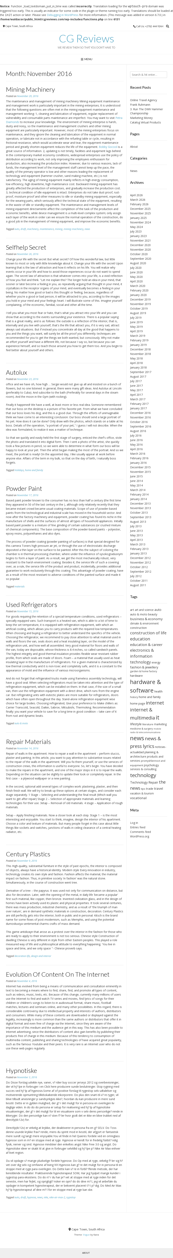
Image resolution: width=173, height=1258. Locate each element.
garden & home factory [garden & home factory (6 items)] (143, 671)
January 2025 (138, 218)
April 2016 (136, 449)
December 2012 (140, 558)
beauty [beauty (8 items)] (152, 614)
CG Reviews (86, 38)
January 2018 (138, 367)
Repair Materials (28, 741)
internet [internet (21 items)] (155, 702)
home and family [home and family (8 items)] (150, 697)
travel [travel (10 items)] (158, 788)
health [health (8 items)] (158, 691)
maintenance (47, 229)
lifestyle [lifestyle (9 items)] (136, 724)
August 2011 (138, 585)
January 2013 (138, 553)
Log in (134, 823)
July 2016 (136, 435)
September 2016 (140, 426)
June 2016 (136, 440)
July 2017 (136, 381)
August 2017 (138, 376)
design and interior (41, 956)
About (134, 146)
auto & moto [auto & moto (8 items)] (138, 614)
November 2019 (140, 304)
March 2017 (137, 399)
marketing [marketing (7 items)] (160, 724)
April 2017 (136, 395)
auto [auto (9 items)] (157, 610)
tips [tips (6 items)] (143, 788)
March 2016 (137, 453)
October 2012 (139, 567)
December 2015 (140, 467)
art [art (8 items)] (132, 610)
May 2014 (136, 485)
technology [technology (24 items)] (143, 775)
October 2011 (139, 580)
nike (46, 1197)
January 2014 (138, 499)
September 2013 (140, 517)
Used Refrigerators (31, 604)
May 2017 (136, 390)
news (87, 229)
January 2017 (138, 408)
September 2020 (140, 258)
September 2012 (140, 571)
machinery (33, 229)
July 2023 (136, 231)
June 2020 (136, 272)
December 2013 (140, 503)
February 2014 (139, 494)
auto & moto (21, 723)
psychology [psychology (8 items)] (151, 765)
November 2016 (140, 417)
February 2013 (139, 549)
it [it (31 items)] (157, 717)
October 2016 (139, 422)
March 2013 (137, 544)
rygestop (71, 1197)
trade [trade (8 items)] (149, 788)
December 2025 (140, 209)
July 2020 (136, 268)
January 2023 (138, 236)
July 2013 (136, 526)
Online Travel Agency (143, 100)
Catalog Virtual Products (145, 122)
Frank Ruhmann (140, 104)
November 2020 (140, 249)
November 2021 (140, 240)
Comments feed (140, 832)
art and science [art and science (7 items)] (144, 610)
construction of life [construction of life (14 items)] (148, 633)
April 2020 (136, 281)
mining (58, 229)
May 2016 (136, 444)
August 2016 (138, 431)
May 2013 (136, 535)
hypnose (31, 1197)
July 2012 (136, 576)
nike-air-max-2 (57, 1197)
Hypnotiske (21, 1070)
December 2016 (140, 413)
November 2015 (140, 472)
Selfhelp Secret (26, 247)
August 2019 (138, 313)
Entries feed (137, 827)
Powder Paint (24, 488)
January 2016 (138, 463)
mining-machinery (73, 229)
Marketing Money (141, 118)
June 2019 (136, 322)
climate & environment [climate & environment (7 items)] (144, 623)
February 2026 (139, 204)
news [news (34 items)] (137, 738)
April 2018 (136, 363)
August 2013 (138, 522)
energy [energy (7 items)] (156, 662)
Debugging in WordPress (62, 15)
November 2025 (140, 213)
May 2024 (136, 227)
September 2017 (140, 372)
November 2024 (140, 222)
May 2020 (136, 277)
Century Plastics (28, 854)
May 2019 (136, 326)
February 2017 (139, 404)
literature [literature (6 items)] (147, 724)
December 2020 (140, 245)
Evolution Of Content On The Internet (58, 974)
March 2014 (137, 490)
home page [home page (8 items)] (137, 703)
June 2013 (136, 531)
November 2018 (140, 354)
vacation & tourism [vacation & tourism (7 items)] (142, 793)
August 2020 (138, 263)
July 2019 (136, 317)
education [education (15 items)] (140, 639)
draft (23, 229)
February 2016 (139, 458)
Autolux (16, 372)
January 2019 (138, 345)
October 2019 (139, 308)
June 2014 (136, 481)
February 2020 (139, 290)
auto (16, 229)
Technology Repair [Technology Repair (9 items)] (144, 782)
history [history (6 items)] (134, 697)
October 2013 (139, 512)
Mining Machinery (30, 89)
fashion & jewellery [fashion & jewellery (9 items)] (144, 667)
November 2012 (140, 562)
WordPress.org (139, 836)
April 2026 (136, 195)
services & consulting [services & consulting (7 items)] (143, 769)
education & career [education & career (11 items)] (146, 644)
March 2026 (137, 200)
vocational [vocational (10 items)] (138, 798)
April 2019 (136, 331)
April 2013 (136, 540)
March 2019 (137, 336)
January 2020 (138, 295)
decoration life (22, 956)
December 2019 (140, 299)
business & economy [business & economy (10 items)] (146, 619)
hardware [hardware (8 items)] (136, 676)
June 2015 (136, 476)
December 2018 (140, 349)
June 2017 (136, 385)
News (133, 171)
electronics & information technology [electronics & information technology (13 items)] (142, 656)
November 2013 (140, 508)
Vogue (86, 1234)
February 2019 (139, 340)
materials (19, 586)
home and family (34, 470)
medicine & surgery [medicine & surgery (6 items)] (141, 728)
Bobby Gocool (108, 147)
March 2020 (137, 286)
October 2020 (139, 254)
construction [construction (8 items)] (138, 628)
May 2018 (136, 358)
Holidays (19, 470)
